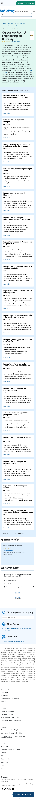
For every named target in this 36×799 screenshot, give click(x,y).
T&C (2, 768)
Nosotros (4, 747)
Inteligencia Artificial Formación (16, 23)
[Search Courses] (16, 15)
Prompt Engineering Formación (13, 28)
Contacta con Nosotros (26, 3)
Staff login (18, 798)
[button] (33, 586)
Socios (3, 753)
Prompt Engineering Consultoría (13, 641)
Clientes (4, 756)
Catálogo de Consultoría (11, 721)
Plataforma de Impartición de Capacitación (13, 736)
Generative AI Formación (11, 26)
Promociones (6, 696)
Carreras (4, 762)
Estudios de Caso (8, 714)
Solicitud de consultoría (10, 717)
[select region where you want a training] (18, 617)
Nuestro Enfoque (7, 711)
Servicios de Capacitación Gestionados (16, 733)
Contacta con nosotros (23, 794)
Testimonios (6, 759)
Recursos (4, 702)
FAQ (2, 765)
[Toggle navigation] (34, 11)
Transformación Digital (10, 730)
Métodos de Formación (10, 699)
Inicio (4, 23)
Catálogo (4, 692)
